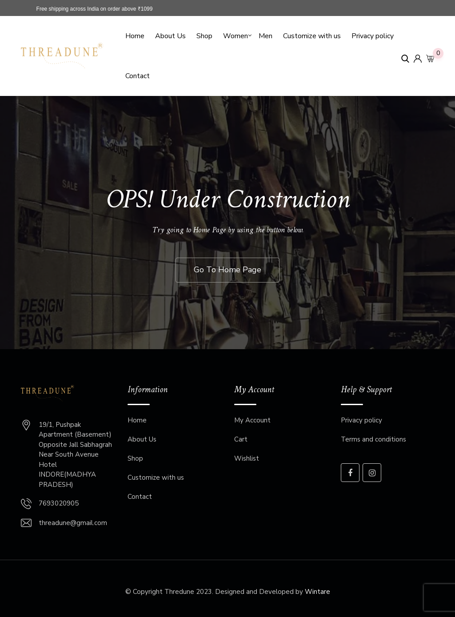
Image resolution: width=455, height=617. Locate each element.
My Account (252, 420)
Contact (137, 76)
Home (134, 36)
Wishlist (246, 458)
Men (265, 36)
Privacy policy (372, 36)
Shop (204, 36)
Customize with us (312, 36)
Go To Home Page (227, 269)
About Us (170, 36)
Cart (240, 439)
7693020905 (59, 503)
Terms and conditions (373, 439)
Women (235, 36)
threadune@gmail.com (73, 522)
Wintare (317, 591)
